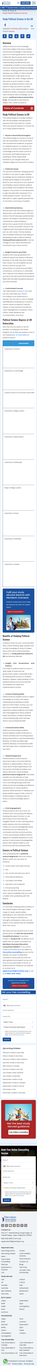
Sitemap (4, 1264)
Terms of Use (29, 1364)
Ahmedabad (6, 1333)
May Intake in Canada (11, 1066)
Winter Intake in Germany (13, 1056)
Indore (21, 1309)
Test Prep (23, 1267)
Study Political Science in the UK (15, 13)
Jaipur (3, 1301)
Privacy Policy (17, 1364)
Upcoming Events (8, 1251)
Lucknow (4, 1312)
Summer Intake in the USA (13, 1069)
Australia (4, 1288)
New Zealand (6, 1291)
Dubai (21, 1330)
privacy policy (20, 1035)
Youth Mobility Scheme (24, 1254)
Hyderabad (23, 1301)
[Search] (18, 3)
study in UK (22, 291)
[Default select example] (18, 1022)
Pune (3, 1309)
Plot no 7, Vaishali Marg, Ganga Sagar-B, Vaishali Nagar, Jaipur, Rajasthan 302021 (16, 1234)
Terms (11, 1035)
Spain (21, 1294)
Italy (21, 1285)
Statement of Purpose (6, 1268)
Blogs (12, 11)
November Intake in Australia (14, 1093)
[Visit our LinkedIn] (14, 1225)
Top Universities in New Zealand (26, 1349)
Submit (7, 1039)
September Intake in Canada (14, 1083)
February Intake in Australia (13, 1052)
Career (22, 1251)
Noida (3, 1306)
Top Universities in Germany (26, 1354)
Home (5, 11)
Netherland (23, 1291)
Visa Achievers (25, 1259)
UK (2, 1282)
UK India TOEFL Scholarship (25, 1271)
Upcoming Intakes (8, 1253)
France (22, 1282)
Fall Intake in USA (9, 1089)
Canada (4, 1285)
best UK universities (19, 335)
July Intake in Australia (11, 1076)
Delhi (3, 1303)
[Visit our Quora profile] (25, 1225)
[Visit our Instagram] (2, 1225)
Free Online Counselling (18, 1132)
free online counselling (12, 952)
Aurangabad (24, 1306)
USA (2, 1279)
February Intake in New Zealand (15, 1059)
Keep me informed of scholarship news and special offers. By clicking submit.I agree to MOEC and (18, 1033)
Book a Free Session (15, 612)
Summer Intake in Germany (13, 1063)
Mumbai (4, 1324)
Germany (5, 1294)
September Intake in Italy (12, 1079)
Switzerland (23, 1288)
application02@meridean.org (15, 971)
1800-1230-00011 (14, 973)
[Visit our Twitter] (18, 1225)
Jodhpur (22, 1333)
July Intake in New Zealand (13, 1073)
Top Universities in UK (9, 1353)
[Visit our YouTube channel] (10, 1225)
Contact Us (23, 1261)
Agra (21, 1303)
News (3, 1256)
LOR (2, 1272)
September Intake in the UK (13, 1086)
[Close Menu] (33, 3)
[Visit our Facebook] (6, 1225)
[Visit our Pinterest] (21, 1225)
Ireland (22, 1279)
